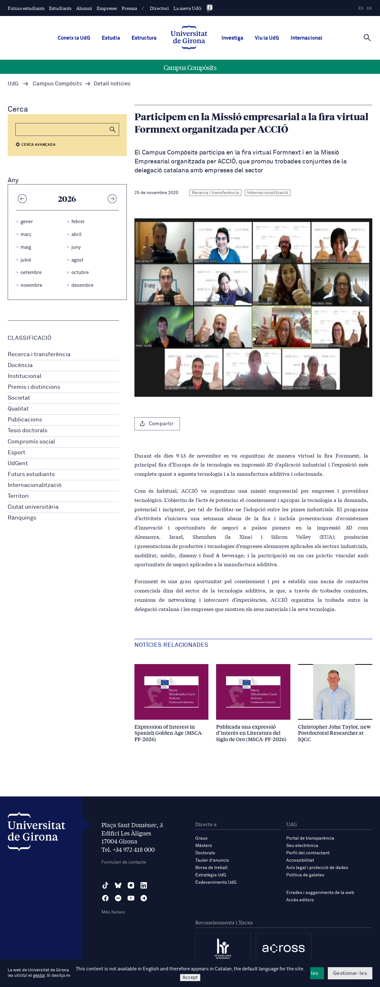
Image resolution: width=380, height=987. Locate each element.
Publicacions (25, 420)
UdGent (18, 463)
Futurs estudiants (26, 8)
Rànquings (22, 518)
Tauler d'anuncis (212, 860)
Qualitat (18, 409)
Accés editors (300, 900)
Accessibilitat (300, 860)
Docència (20, 365)
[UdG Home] (189, 38)
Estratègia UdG (210, 875)
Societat (19, 398)
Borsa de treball (211, 868)
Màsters (203, 845)
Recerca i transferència (39, 354)
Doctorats (205, 853)
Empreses (107, 8)
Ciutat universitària (33, 507)
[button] (112, 129)
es (360, 8)
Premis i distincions (34, 387)
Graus (201, 838)
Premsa (129, 8)
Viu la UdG (267, 38)
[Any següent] (112, 198)
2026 (67, 198)
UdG (13, 84)
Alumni (84, 8)
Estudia (111, 38)
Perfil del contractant (307, 853)
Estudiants (60, 8)
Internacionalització (34, 485)
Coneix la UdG (74, 38)
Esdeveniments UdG (216, 882)
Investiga (232, 38)
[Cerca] (367, 37)
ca (369, 8)
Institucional (24, 376)
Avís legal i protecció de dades (317, 868)
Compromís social (31, 442)
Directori (159, 8)
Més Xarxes (113, 912)
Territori (18, 496)
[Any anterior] (22, 198)
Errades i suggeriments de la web (320, 892)
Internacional (306, 38)
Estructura (144, 38)
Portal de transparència (310, 838)
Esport (16, 453)
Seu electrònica (302, 845)
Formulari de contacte (123, 862)
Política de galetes (305, 875)
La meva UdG (187, 8)
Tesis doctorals (27, 431)
